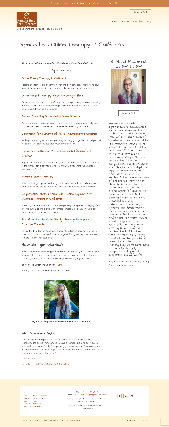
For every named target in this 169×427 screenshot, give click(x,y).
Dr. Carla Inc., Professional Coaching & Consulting (45, 364)
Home (26, 396)
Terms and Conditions (42, 420)
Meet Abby (28, 398)
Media (35, 401)
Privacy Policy (27, 420)
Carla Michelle (28, 358)
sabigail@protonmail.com (96, 395)
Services (125, 21)
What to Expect (39, 398)
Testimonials (37, 406)
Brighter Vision (143, 420)
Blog (148, 21)
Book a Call (140, 12)
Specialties (138, 21)
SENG (66, 166)
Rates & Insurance (40, 396)
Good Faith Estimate (72, 420)
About (114, 21)
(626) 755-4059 (78, 395)
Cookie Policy (57, 420)
